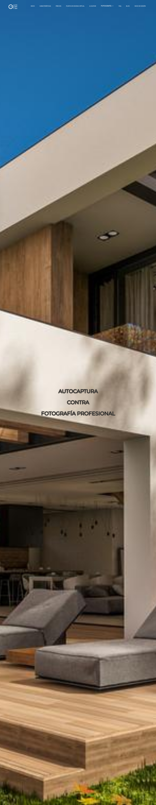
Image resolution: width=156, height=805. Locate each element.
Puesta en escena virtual (75, 6)
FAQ (120, 6)
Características (45, 6)
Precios (58, 6)
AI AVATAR (92, 6)
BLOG (128, 6)
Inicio (33, 6)
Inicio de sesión (140, 6)
